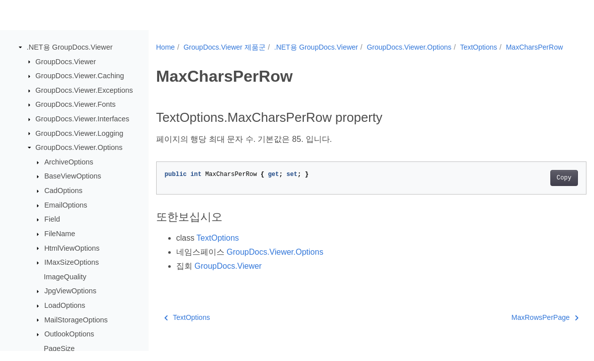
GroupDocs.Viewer (66, 62)
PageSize (59, 349)
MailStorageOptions (75, 320)
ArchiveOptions (68, 162)
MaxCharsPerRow (193, 58)
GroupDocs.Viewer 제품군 (224, 47)
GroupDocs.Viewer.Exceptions (84, 91)
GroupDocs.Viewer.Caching (80, 76)
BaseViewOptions (72, 176)
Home (165, 47)
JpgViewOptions (70, 291)
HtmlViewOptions (71, 248)
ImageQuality (65, 277)
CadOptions (63, 191)
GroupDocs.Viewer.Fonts (76, 105)
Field (52, 220)
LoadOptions (64, 306)
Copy (534, 188)
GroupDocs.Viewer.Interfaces (83, 119)
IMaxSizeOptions (71, 263)
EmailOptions (65, 206)
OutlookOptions (69, 334)
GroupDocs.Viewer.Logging (80, 133)
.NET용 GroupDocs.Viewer (69, 48)
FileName (59, 234)
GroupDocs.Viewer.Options (79, 148)
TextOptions (478, 47)
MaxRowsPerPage (515, 328)
